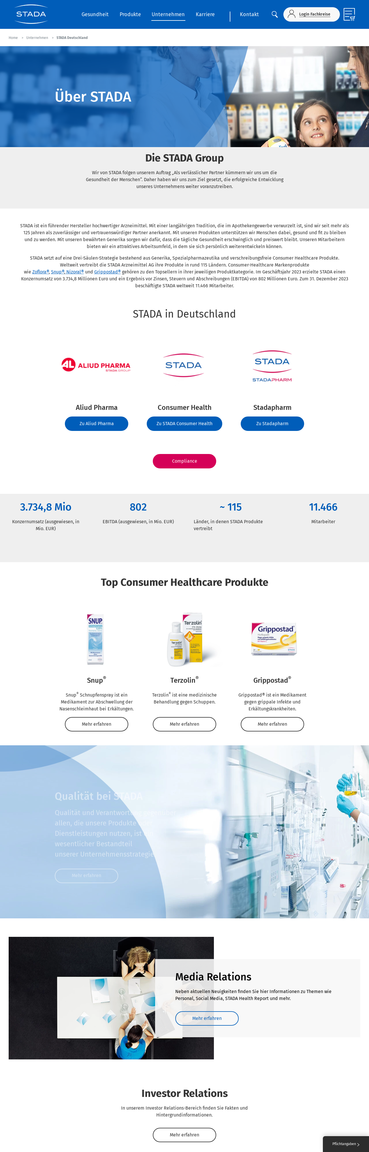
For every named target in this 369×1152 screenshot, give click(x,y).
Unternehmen (168, 14)
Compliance (184, 461)
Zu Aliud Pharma (97, 423)
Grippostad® (107, 272)
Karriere (205, 14)
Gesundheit (95, 14)
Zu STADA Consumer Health (184, 423)
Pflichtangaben (345, 1144)
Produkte (130, 14)
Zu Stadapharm (272, 423)
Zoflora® (40, 272)
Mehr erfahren (96, 724)
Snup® (57, 272)
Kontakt (249, 14)
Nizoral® (75, 272)
